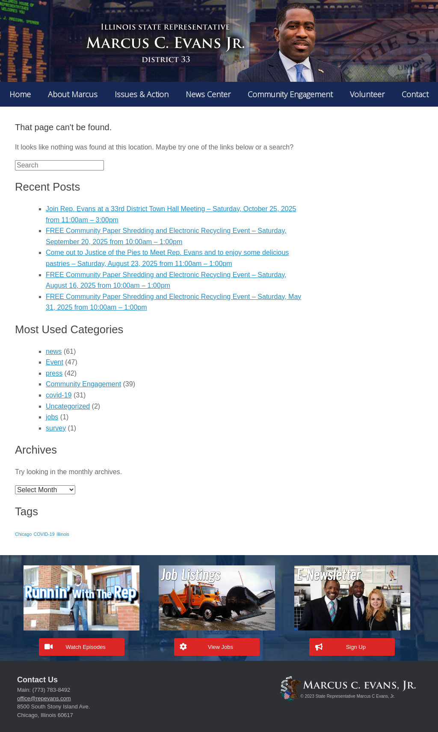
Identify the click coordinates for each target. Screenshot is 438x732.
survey (56, 428)
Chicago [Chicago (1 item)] (23, 534)
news (54, 351)
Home (20, 94)
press (54, 373)
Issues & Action (142, 94)
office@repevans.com (44, 698)
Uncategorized (68, 406)
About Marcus (73, 94)
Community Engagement (290, 94)
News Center (208, 94)
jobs (52, 417)
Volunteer (367, 94)
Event (54, 362)
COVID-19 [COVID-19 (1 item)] (44, 534)
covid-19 (58, 395)
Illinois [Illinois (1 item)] (62, 534)
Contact (415, 94)
